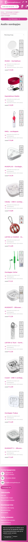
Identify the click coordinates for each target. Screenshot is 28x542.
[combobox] (10, 6)
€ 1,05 (9, 246)
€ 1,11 (9, 281)
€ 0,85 (9, 211)
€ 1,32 (9, 351)
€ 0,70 (9, 176)
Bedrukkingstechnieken (7, 500)
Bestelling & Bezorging (7, 508)
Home (2, 12)
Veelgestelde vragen (7, 498)
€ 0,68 (9, 140)
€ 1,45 (9, 422)
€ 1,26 (9, 316)
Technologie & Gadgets (12, 12)
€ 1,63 (9, 457)
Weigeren (15, 536)
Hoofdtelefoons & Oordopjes (9, 14)
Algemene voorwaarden (8, 520)
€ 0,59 (9, 105)
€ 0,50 (9, 70)
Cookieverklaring (6, 522)
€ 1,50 (9, 387)
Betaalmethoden (6, 510)
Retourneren (4, 512)
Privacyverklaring (6, 525)
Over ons (3, 495)
